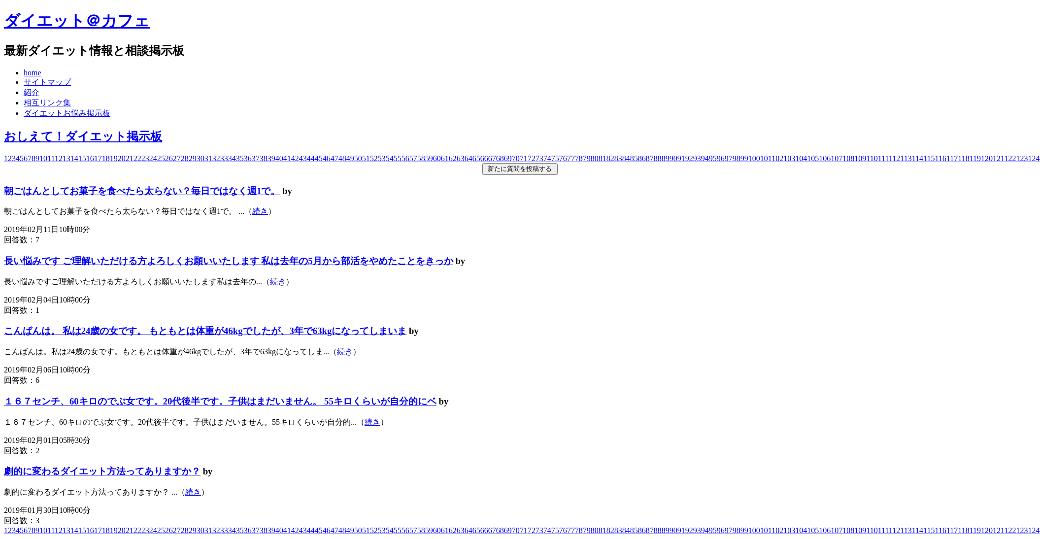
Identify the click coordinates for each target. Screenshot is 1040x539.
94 (705, 158)
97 (729, 158)
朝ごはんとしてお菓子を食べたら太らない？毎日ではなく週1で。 (142, 191)
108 (848, 158)
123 (1022, 158)
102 (777, 158)
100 (754, 158)
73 (539, 158)
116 (940, 158)
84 (626, 158)
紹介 (31, 92)
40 (279, 158)
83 (618, 158)
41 (287, 158)
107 (836, 158)
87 (650, 158)
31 (208, 158)
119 (975, 158)
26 (169, 158)
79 (587, 158)
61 (445, 158)
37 (256, 158)
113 (905, 158)
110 (871, 158)
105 (813, 158)
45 (319, 158)
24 (153, 158)
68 (500, 158)
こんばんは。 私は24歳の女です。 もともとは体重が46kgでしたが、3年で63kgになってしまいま (205, 331)
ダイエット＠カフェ (77, 21)
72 (532, 158)
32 (216, 158)
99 (744, 158)
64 (468, 158)
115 (929, 158)
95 (713, 158)
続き (260, 211)
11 (51, 158)
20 (122, 158)
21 (130, 158)
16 (90, 158)
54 (390, 158)
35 (240, 158)
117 (952, 158)
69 (508, 158)
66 (484, 158)
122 (1010, 158)
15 (82, 158)
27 (177, 158)
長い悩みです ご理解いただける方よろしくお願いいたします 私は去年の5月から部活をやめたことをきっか (228, 261)
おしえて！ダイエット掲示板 (83, 136)
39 (271, 158)
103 (789, 158)
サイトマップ (47, 82)
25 (161, 158)
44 (311, 158)
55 (398, 158)
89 (666, 158)
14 (74, 158)
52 (374, 158)
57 (413, 158)
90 (673, 158)
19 (114, 158)
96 (721, 158)
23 (145, 158)
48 (342, 158)
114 (917, 158)
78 (579, 158)
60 (437, 158)
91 (681, 158)
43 (303, 158)
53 (382, 158)
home (32, 72)
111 (883, 158)
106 (825, 158)
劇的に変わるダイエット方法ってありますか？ (102, 471)
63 (461, 158)
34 (232, 158)
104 (801, 158)
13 (66, 158)
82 (610, 158)
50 (358, 158)
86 (642, 158)
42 (295, 158)
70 (516, 158)
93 (697, 158)
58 (421, 158)
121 (998, 158)
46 (327, 158)
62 (453, 158)
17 (98, 158)
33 (224, 158)
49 (350, 158)
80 (595, 158)
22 (137, 158)
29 (193, 158)
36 (248, 158)
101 (766, 158)
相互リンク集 (47, 103)
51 (366, 158)
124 (1034, 158)
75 (555, 158)
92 (689, 158)
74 (547, 158)
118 (963, 158)
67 (492, 158)
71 (524, 158)
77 (571, 158)
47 (334, 158)
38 (264, 158)
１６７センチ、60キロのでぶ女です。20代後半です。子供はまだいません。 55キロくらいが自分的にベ (220, 401)
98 (736, 158)
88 (658, 158)
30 (200, 158)
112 (894, 158)
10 (43, 158)
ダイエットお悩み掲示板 (67, 113)
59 (429, 158)
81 (602, 158)
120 (987, 158)
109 (860, 158)
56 (405, 158)
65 (476, 158)
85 (634, 158)
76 (563, 158)
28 (185, 158)
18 (106, 158)
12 (59, 158)
